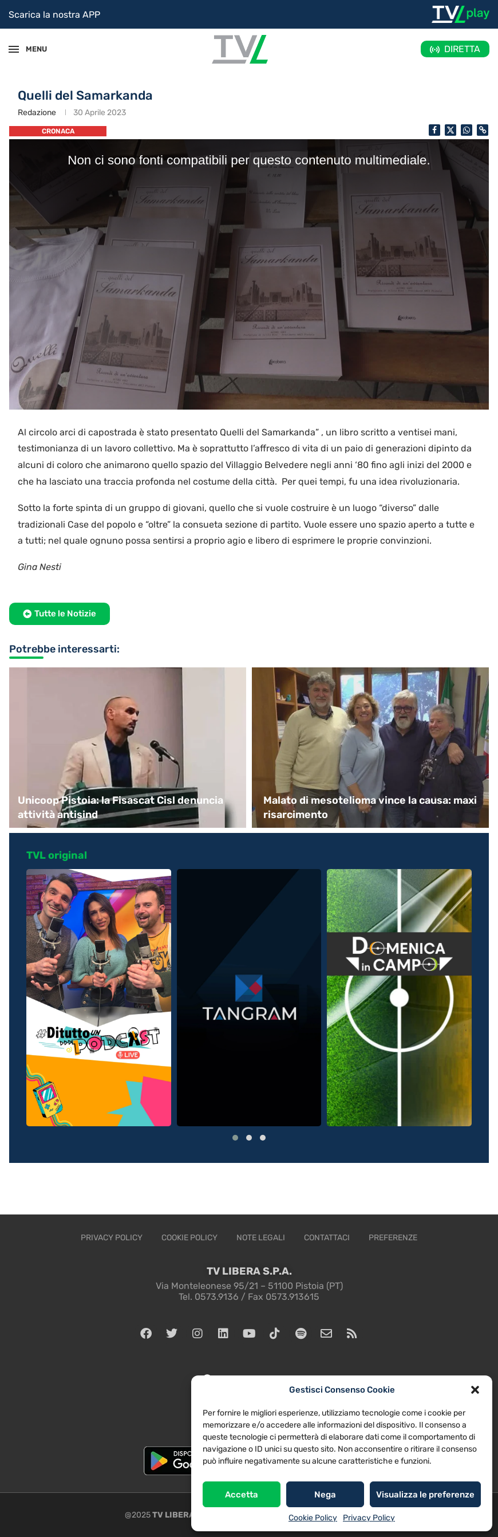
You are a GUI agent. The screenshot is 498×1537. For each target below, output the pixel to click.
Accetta (241, 1494)
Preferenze (393, 1238)
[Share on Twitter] (450, 130)
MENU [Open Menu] (31, 49)
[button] (475, 1390)
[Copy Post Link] (482, 130)
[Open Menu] (14, 49)
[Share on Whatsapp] (466, 130)
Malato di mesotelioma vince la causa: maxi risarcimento (370, 807)
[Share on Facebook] (434, 130)
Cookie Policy (312, 1518)
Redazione (37, 112)
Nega (325, 1494)
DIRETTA (462, 49)
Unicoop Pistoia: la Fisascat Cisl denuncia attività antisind (120, 807)
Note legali (260, 1238)
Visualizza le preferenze (425, 1494)
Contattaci (327, 1238)
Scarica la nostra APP (54, 14)
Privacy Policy (369, 1518)
